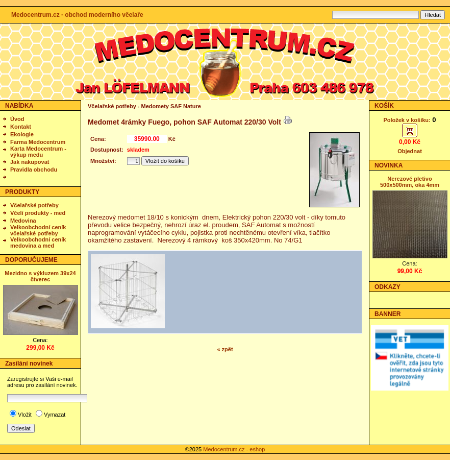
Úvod (17, 119)
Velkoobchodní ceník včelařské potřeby (38, 230)
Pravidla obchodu (33, 169)
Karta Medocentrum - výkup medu (38, 152)
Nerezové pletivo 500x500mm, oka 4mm (409, 182)
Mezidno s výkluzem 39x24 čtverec (40, 276)
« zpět (225, 349)
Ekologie (22, 134)
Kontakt (20, 127)
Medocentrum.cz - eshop (234, 449)
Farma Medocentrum (37, 142)
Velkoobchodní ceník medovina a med (38, 242)
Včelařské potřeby (34, 205)
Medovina (23, 220)
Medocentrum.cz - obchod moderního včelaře (77, 14)
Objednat (409, 151)
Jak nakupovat (29, 162)
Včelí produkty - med (37, 213)
